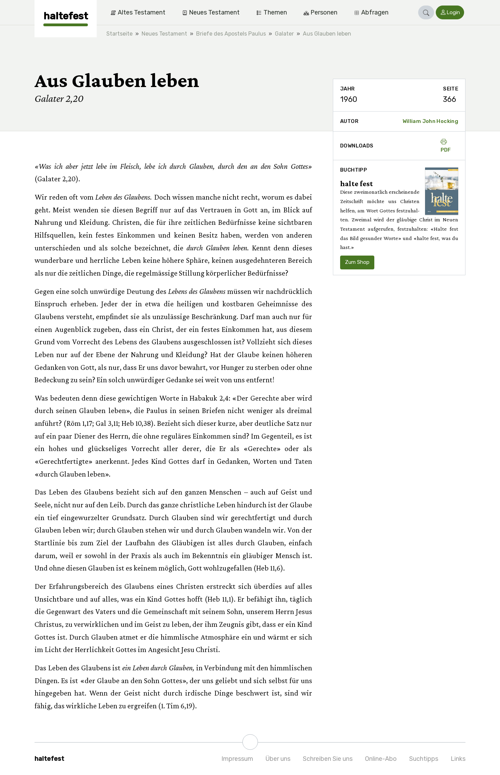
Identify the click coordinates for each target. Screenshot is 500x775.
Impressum (237, 759)
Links (458, 759)
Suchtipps (423, 759)
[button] (426, 12)
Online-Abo (381, 759)
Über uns (278, 759)
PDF (446, 145)
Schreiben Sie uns (328, 759)
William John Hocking (431, 121)
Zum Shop (357, 262)
